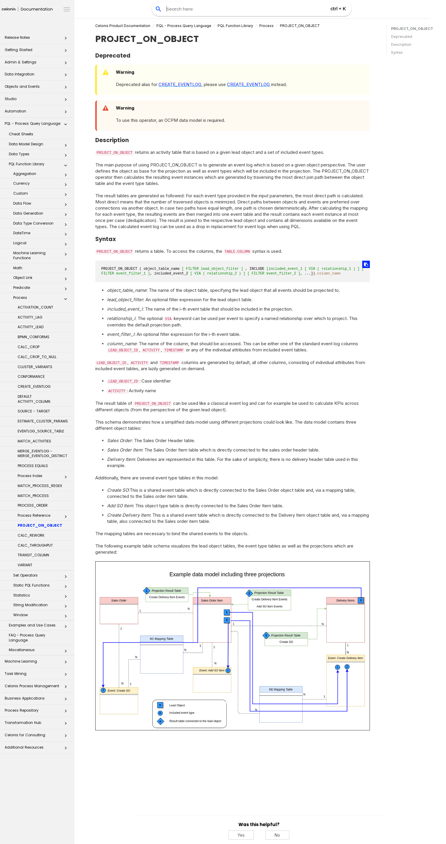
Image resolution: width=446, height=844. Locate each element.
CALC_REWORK (31, 535)
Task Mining (37, 675)
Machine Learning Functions (41, 255)
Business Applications (37, 700)
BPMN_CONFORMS (33, 336)
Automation (37, 112)
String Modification (41, 606)
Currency (41, 184)
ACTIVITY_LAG (30, 317)
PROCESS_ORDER (33, 505)
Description (401, 44)
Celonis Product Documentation (124, 25)
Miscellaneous (39, 651)
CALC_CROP (28, 346)
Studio (37, 100)
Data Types (39, 155)
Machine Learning (37, 663)
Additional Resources (37, 749)
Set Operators (41, 576)
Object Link (41, 279)
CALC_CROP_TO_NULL (37, 356)
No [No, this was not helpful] (278, 835)
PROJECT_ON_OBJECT (40, 525)
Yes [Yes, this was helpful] (242, 835)
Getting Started (37, 51)
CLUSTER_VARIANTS (35, 366)
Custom (41, 194)
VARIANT (25, 564)
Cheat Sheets (21, 134)
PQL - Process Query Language (37, 125)
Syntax (397, 52)
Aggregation (41, 175)
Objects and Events (37, 88)
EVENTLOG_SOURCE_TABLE (41, 431)
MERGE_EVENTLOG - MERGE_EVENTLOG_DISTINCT (42, 454)
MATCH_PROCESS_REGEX (40, 485)
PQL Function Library (39, 165)
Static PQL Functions (41, 586)
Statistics (41, 596)
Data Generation (41, 214)
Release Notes (37, 39)
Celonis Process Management (37, 687)
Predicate (41, 289)
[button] (65, 39)
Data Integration (37, 75)
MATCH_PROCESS (33, 495)
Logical (41, 244)
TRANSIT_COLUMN (33, 554)
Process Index (44, 477)
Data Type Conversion (41, 224)
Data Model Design (39, 145)
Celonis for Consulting (37, 736)
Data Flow (41, 204)
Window (41, 616)
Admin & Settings (37, 63)
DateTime (41, 234)
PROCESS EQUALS (33, 465)
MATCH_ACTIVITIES (34, 441)
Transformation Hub (37, 724)
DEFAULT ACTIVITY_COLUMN (34, 399)
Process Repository (37, 712)
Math (41, 269)
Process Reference (44, 516)
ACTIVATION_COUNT (35, 307)
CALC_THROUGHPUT (35, 545)
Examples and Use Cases (39, 626)
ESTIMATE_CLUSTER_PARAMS (43, 421)
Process (41, 299)
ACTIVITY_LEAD (31, 326)
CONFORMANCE (31, 376)
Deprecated (401, 36)
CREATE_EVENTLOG (34, 386)
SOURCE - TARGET (34, 411)
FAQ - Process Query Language (27, 638)
